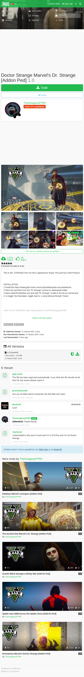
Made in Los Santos (10, 671)
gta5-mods (17, 374)
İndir (42, 88)
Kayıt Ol (58, 449)
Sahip (34, 418)
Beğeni (23, 260)
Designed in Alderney (10, 668)
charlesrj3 (17, 432)
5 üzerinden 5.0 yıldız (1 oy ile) (12, 266)
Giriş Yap (43, 449)
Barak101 (16, 404)
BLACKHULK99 (19, 391)
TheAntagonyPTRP (35, 103)
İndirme (10, 260)
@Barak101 (17, 421)
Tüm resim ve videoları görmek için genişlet (42, 251)
